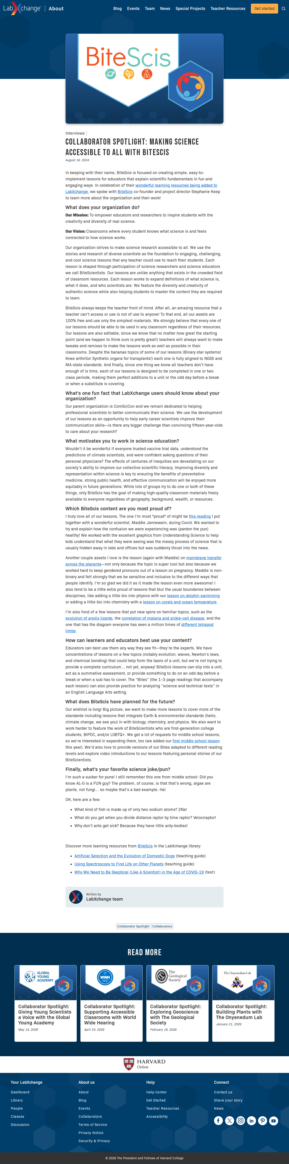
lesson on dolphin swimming (193, 595)
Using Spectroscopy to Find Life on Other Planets (119, 864)
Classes (17, 1116)
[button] (283, 8)
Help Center (156, 1092)
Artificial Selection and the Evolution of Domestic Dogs (125, 855)
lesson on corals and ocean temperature (180, 602)
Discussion (20, 1125)
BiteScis (125, 191)
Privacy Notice (91, 1133)
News (219, 1108)
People (17, 1108)
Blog (117, 8)
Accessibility (157, 1116)
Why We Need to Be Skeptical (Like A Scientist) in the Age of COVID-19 (139, 872)
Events (133, 8)
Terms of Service (93, 1125)
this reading (200, 516)
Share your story (228, 1100)
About (84, 1092)
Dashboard (20, 1092)
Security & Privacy (94, 1141)
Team (150, 8)
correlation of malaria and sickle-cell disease (163, 618)
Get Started (156, 1100)
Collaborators (90, 1116)
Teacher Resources (162, 1108)
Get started (264, 8)
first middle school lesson (196, 740)
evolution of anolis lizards (88, 618)
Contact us (223, 1092)
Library (17, 1100)
